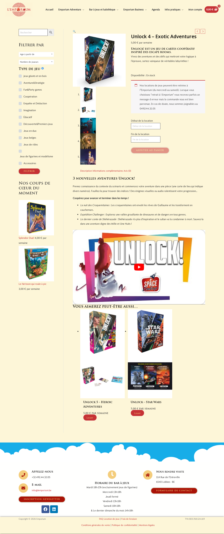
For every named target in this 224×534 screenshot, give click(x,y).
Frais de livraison (129, 519)
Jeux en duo (29, 141)
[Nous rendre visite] (147, 475)
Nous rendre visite (171, 472)
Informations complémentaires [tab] (109, 181)
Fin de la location (140, 144)
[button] (74, 41)
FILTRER (29, 181)
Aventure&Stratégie (33, 93)
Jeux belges (29, 148)
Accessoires (29, 173)
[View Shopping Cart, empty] (13, 23)
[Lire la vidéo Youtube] (139, 277)
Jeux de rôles (30, 154)
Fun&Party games (32, 100)
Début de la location (142, 131)
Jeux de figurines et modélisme (36, 166)
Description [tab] (86, 181)
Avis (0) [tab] (130, 181)
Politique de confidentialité (124, 525)
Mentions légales (147, 525)
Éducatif (27, 127)
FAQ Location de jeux (109, 519)
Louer (91, 418)
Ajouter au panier (150, 161)
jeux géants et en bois (35, 86)
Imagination (29, 120)
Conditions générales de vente (95, 525)
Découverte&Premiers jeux (38, 134)
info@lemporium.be (42, 491)
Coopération (30, 106)
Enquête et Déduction (35, 113)
